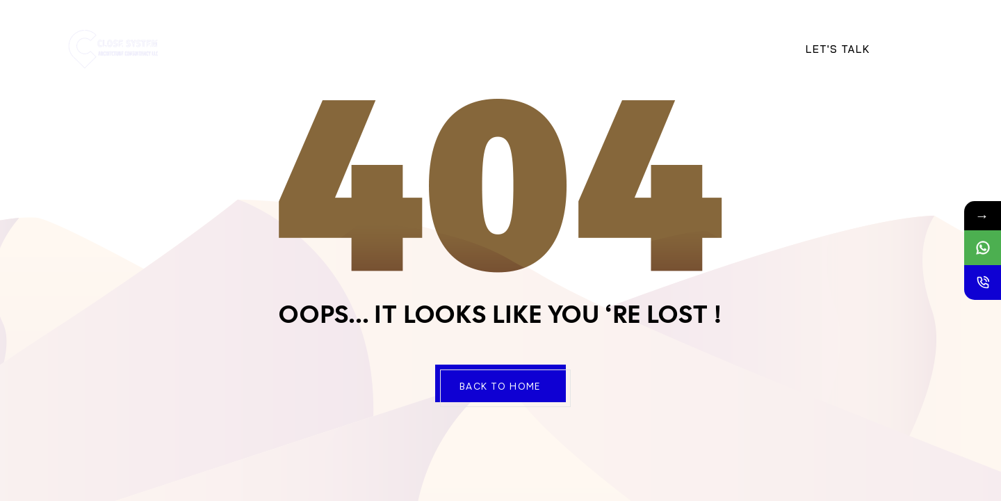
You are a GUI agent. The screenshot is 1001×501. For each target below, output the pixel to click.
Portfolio (688, 48)
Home (244, 48)
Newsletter (603, 48)
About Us (306, 48)
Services (380, 48)
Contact (525, 48)
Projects (453, 48)
